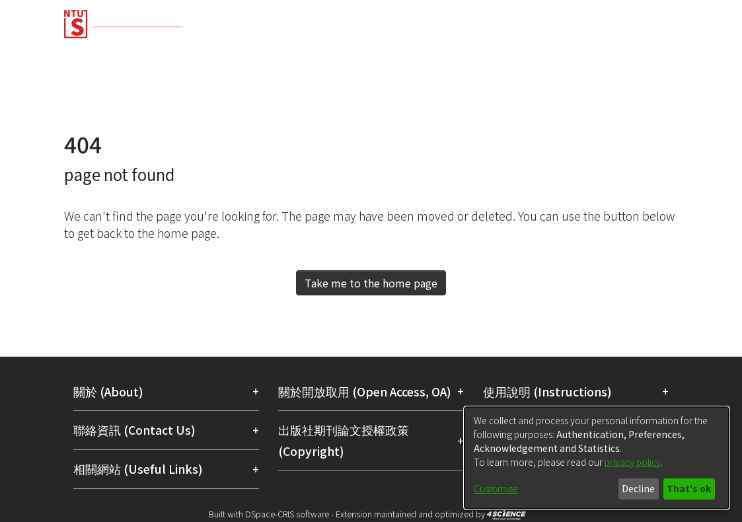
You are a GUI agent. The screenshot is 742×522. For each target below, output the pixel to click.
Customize (496, 488)
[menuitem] (610, 101)
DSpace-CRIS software (287, 513)
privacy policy (633, 461)
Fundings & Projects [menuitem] (430, 54)
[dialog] (596, 458)
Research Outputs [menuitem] (295, 54)
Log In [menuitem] (649, 101)
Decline (638, 488)
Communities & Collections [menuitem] (141, 54)
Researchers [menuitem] (548, 54)
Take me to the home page (371, 283)
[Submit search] (582, 102)
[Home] (359, 19)
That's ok (689, 488)
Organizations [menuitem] (649, 54)
